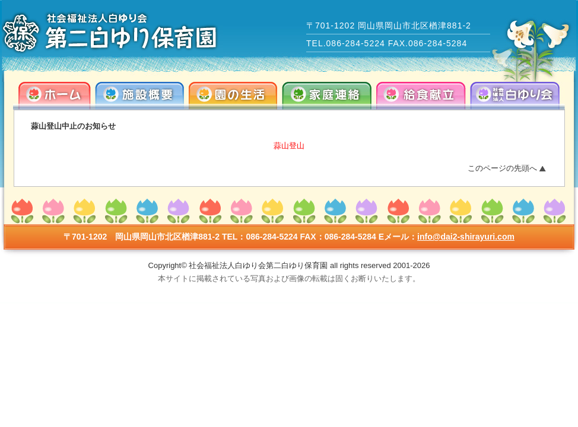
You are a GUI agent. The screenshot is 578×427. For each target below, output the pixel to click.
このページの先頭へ (502, 168)
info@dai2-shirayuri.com (466, 236)
